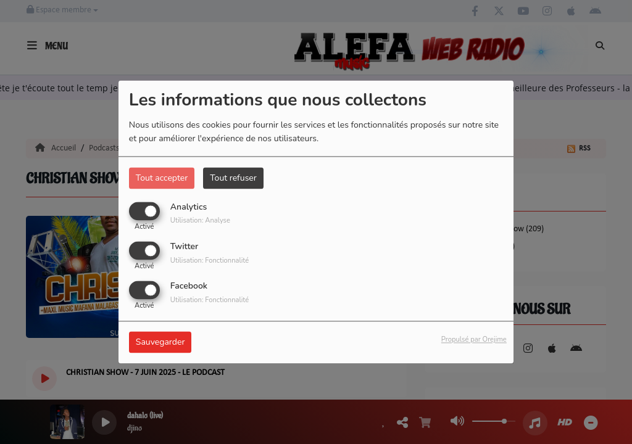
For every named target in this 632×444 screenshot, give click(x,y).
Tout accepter (162, 178)
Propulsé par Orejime (474, 340)
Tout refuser (233, 178)
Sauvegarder (160, 342)
